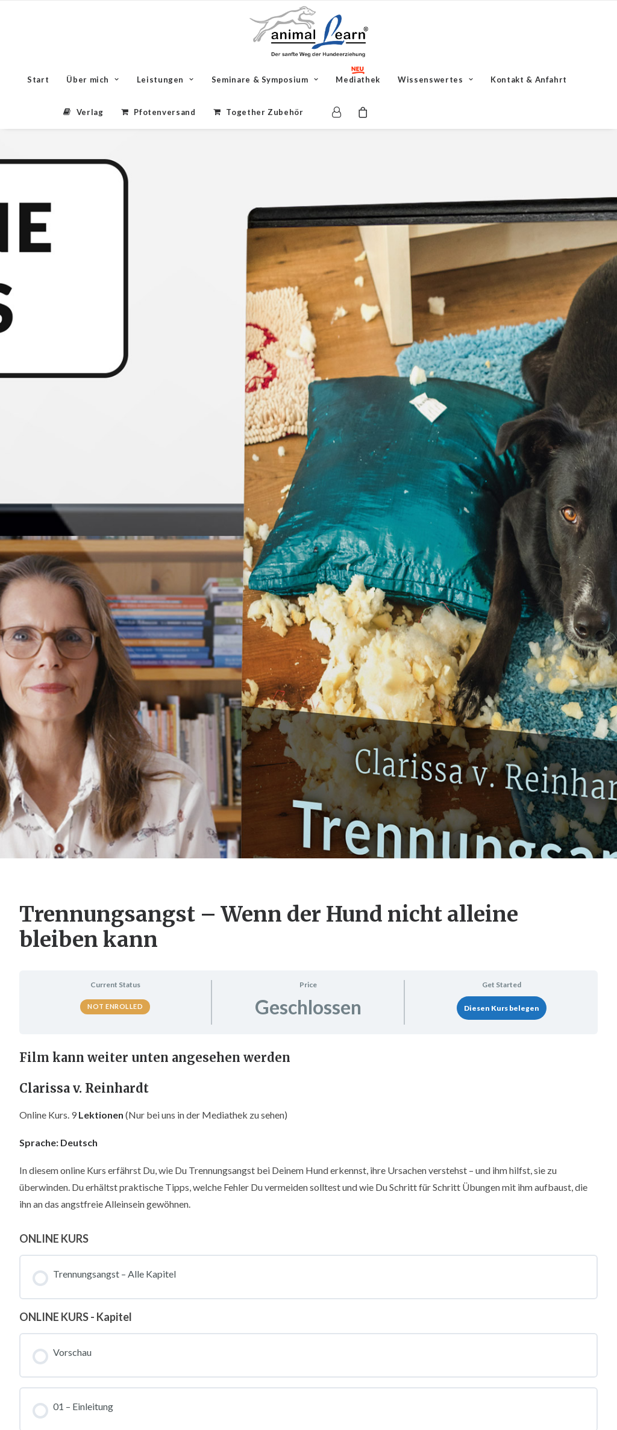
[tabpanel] (308, 894)
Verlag (90, 112)
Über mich (92, 79)
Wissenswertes (435, 79)
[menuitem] (38, 79)
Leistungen (165, 79)
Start (38, 79)
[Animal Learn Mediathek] (308, 31)
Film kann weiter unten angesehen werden (154, 820)
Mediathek (358, 79)
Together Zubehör (264, 112)
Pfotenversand (164, 112)
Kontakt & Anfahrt (528, 79)
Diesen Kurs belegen (501, 770)
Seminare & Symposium (265, 79)
